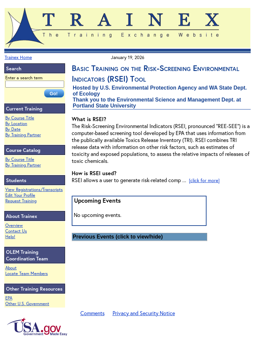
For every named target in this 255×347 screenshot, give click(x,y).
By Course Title (19, 118)
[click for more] (204, 180)
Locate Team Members (26, 273)
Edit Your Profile (20, 195)
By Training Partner (23, 135)
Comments (92, 313)
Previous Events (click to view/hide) (118, 237)
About (11, 268)
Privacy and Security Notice (144, 313)
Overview (14, 225)
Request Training (21, 201)
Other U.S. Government (27, 304)
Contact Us (16, 231)
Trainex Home (18, 57)
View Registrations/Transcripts (34, 189)
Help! (10, 237)
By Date (13, 129)
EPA (8, 298)
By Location (16, 123)
